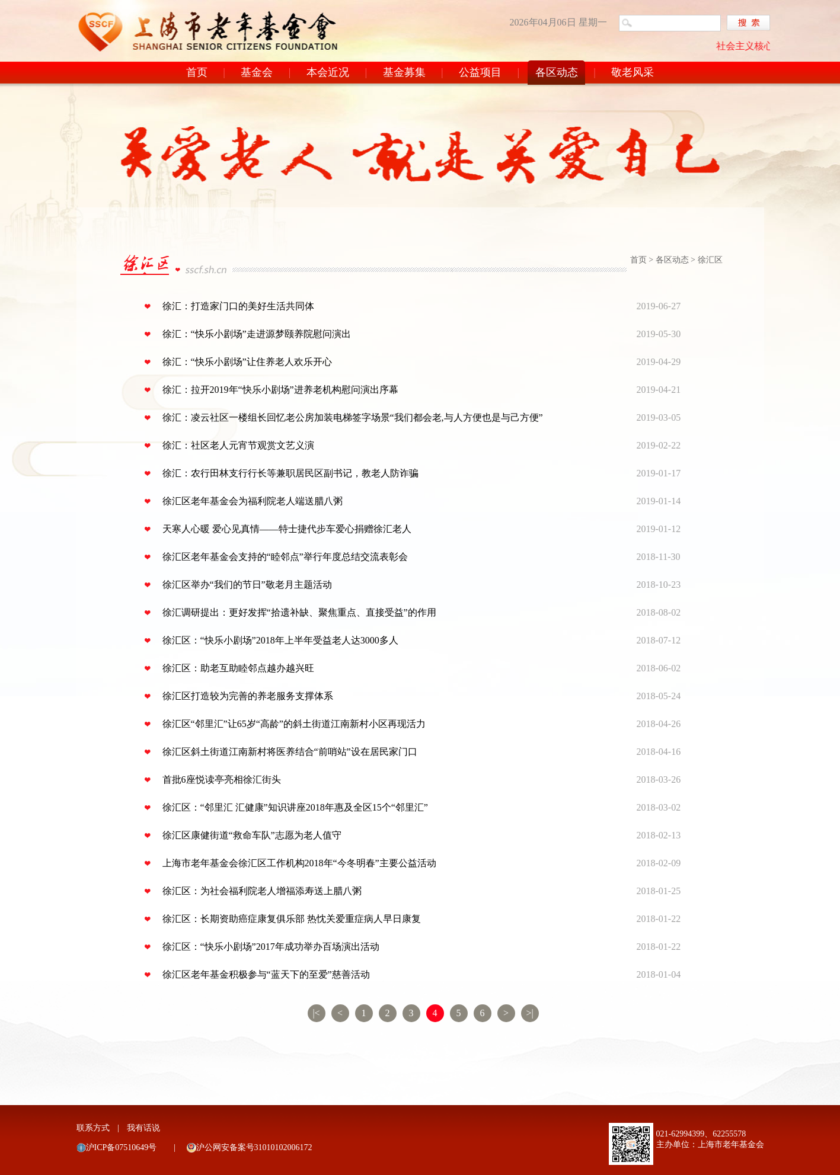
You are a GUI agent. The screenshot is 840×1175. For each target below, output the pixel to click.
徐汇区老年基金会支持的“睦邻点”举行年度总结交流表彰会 (285, 557)
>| (529, 1013)
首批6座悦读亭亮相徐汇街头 (221, 779)
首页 (196, 72)
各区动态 (556, 72)
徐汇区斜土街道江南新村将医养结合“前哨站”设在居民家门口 (289, 752)
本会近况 (327, 72)
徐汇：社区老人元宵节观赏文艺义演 (238, 445)
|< (316, 1013)
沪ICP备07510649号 (121, 1147)
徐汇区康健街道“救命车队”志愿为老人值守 (251, 835)
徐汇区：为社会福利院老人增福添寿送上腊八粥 (262, 891)
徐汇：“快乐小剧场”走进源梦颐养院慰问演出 (256, 334)
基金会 (257, 72)
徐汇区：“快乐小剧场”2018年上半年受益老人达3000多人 (280, 640)
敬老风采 (632, 72)
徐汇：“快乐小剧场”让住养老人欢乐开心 (247, 362)
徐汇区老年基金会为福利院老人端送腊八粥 (252, 501)
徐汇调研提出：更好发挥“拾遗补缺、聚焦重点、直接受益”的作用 (299, 612)
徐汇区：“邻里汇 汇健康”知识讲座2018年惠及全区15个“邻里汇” (295, 807)
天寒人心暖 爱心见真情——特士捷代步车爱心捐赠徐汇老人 (286, 529)
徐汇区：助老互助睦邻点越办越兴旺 (238, 668)
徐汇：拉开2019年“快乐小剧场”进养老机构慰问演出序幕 (280, 390)
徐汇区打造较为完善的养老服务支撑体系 (247, 696)
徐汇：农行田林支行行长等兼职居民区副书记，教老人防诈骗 (290, 473)
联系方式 (93, 1127)
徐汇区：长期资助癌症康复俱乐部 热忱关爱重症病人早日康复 (291, 919)
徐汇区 (710, 259)
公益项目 (480, 72)
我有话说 (143, 1127)
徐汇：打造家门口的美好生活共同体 (238, 306)
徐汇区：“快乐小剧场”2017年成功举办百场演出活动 (270, 947)
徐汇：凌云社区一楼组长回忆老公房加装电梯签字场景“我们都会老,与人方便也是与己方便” (352, 417)
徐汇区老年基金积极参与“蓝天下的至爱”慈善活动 (266, 974)
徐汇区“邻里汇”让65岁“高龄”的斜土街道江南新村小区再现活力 (294, 724)
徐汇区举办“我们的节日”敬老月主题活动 (247, 585)
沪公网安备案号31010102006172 (254, 1147)
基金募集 (404, 72)
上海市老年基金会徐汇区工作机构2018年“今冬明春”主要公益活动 (299, 863)
